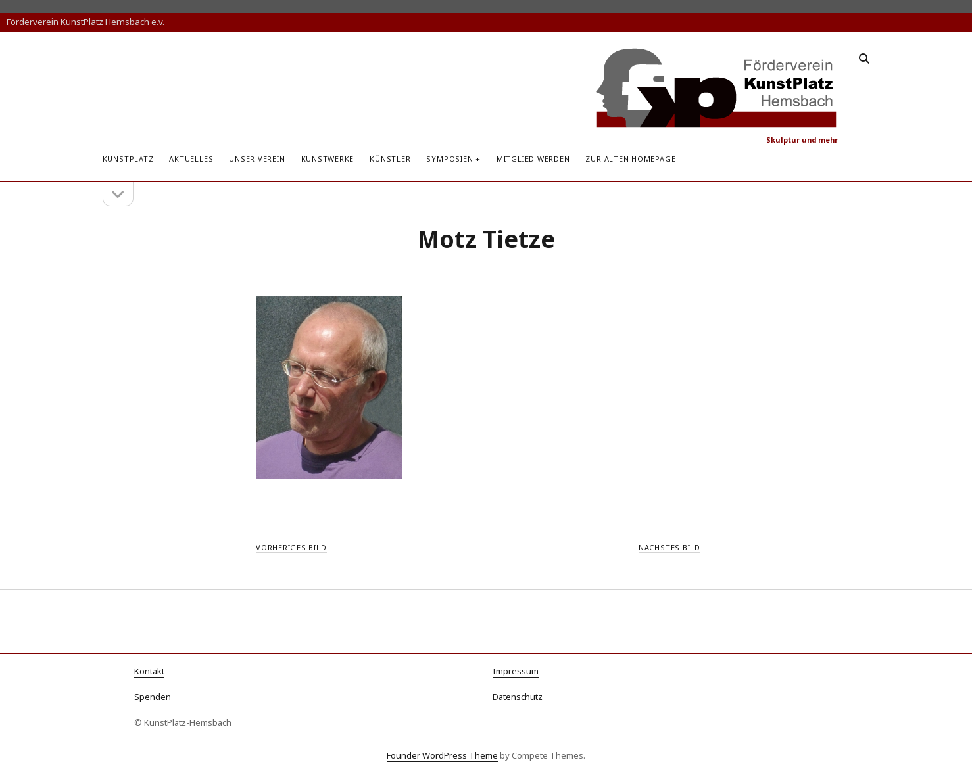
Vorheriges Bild (291, 547)
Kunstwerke (327, 159)
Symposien (449, 159)
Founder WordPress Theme (442, 755)
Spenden (152, 697)
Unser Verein (257, 159)
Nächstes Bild (669, 547)
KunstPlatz (128, 159)
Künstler (390, 159)
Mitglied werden (533, 159)
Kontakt (149, 671)
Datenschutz (518, 697)
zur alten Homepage (630, 159)
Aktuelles (191, 159)
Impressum (516, 671)
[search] (864, 59)
